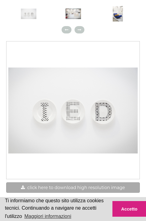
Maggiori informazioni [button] (47, 216)
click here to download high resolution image (73, 187)
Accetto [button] (129, 209)
